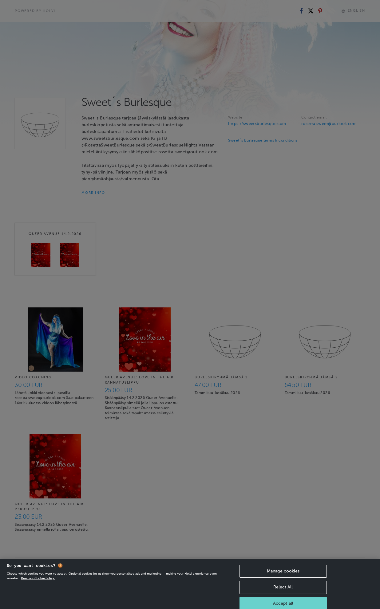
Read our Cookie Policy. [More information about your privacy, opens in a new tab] (38, 582)
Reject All (283, 591)
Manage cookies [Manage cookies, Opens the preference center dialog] (283, 575)
